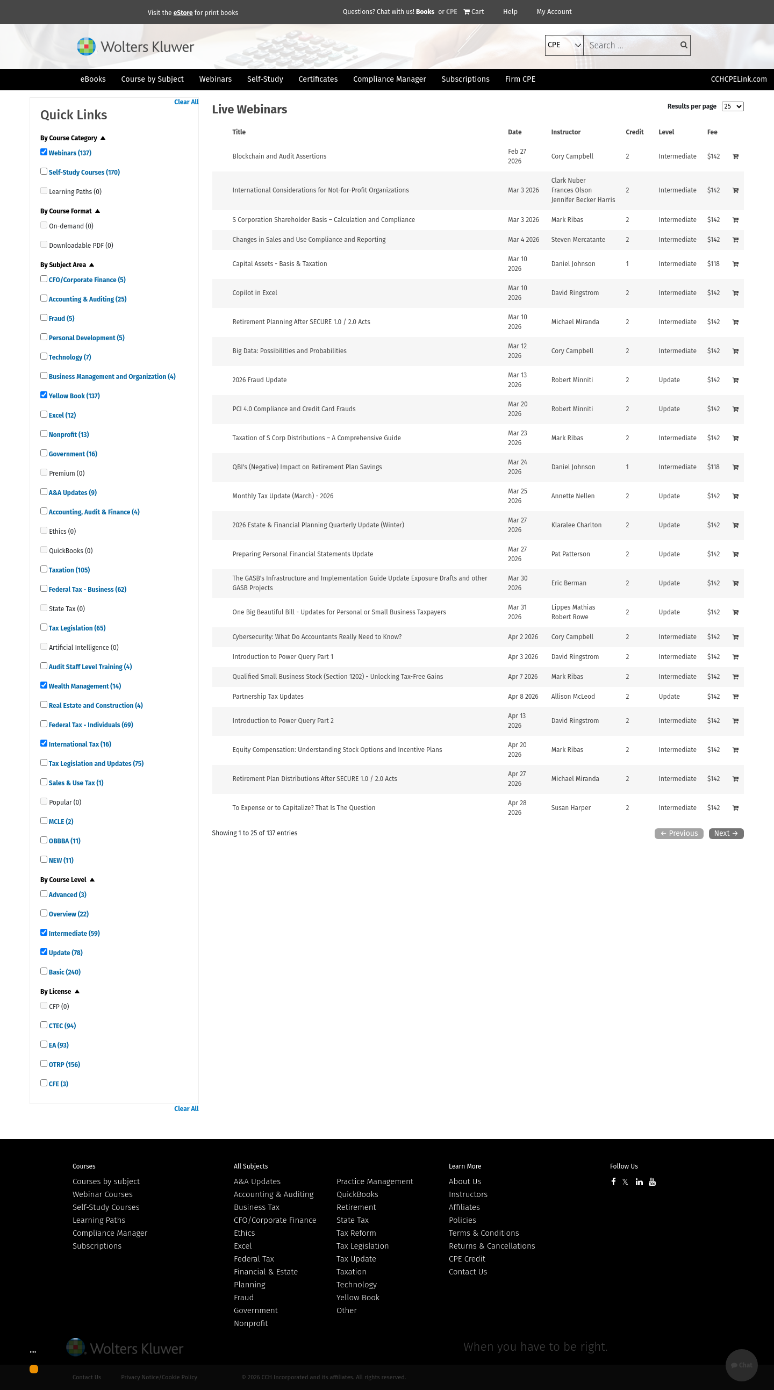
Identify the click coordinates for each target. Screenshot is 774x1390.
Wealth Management (84, 686)
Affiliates (464, 1207)
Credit (635, 132)
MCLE (60, 822)
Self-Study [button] (265, 79)
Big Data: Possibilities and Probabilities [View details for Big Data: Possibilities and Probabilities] (290, 351)
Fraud (60, 319)
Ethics (244, 1233)
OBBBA (64, 841)
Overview (68, 914)
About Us (465, 1181)
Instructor (566, 132)
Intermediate (73, 933)
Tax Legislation (76, 628)
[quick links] (43, 151)
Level (667, 132)
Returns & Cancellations (492, 1246)
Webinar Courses (103, 1194)
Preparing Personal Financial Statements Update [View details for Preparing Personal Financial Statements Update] (303, 554)
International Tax (79, 744)
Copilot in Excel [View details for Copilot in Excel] (255, 293)
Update (65, 953)
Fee (712, 132)
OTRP (63, 1065)
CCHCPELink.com (739, 79)
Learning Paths (99, 1220)
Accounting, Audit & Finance (93, 512)
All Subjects (251, 1166)
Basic (64, 972)
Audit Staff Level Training (89, 667)
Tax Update (356, 1259)
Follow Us (624, 1166)
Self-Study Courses (83, 172)
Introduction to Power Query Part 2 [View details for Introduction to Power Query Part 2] (283, 721)
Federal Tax (254, 1259)
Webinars (69, 153)
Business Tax (257, 1207)
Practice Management (374, 1181)
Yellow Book (73, 396)
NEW (60, 860)
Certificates (318, 79)
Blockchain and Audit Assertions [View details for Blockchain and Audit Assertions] (280, 156)
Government (72, 454)
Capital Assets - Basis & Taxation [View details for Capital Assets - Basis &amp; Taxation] (280, 264)
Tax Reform (356, 1233)
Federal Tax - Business (86, 589)
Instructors (468, 1194)
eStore (183, 13)
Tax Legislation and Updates (95, 764)
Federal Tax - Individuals (90, 725)
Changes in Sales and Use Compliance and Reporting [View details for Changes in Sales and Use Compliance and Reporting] (309, 239)
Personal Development (86, 338)
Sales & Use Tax (75, 783)
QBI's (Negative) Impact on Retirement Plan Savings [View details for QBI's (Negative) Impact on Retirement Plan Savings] (307, 467)
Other (346, 1310)
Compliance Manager (110, 1233)
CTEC (61, 1026)
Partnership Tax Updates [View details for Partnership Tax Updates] (268, 696)
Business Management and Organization (111, 377)
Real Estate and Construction (95, 706)
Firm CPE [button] (520, 79)
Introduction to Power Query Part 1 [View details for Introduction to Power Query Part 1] (283, 657)
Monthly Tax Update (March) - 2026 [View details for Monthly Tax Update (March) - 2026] (283, 496)
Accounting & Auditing (86, 299)
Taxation (68, 570)
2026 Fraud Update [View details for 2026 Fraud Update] (260, 380)
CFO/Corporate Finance (86, 280)
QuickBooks (357, 1194)
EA (58, 1045)
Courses (84, 1166)
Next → (726, 833)
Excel (61, 415)
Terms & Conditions (484, 1233)
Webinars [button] (215, 79)
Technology (69, 357)
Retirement (356, 1207)
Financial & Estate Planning (266, 1278)
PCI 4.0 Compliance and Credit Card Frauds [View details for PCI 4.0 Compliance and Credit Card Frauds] (294, 409)
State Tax (352, 1220)
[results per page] (733, 106)
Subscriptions (97, 1246)
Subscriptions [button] (466, 79)
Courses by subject (106, 1181)
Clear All (186, 102)
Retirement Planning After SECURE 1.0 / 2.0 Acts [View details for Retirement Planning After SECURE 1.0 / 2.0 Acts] (301, 322)
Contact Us (468, 1272)
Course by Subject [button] (152, 79)
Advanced (67, 895)
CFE (57, 1084)
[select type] (564, 45)
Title (239, 132)
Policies (462, 1220)
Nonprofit (68, 435)
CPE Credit (467, 1259)
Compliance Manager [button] (389, 79)
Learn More (465, 1166)
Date (514, 132)
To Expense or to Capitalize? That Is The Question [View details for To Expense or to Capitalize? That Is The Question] (304, 808)
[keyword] (637, 45)
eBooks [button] (92, 79)
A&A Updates (72, 493)
